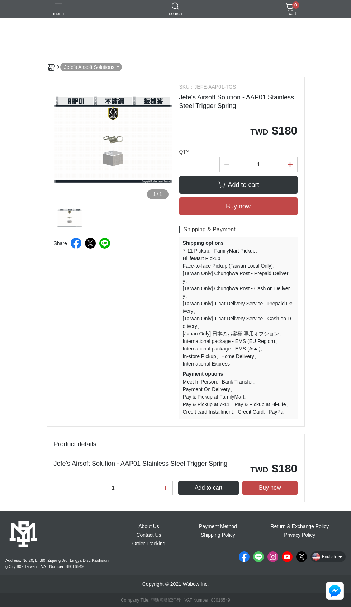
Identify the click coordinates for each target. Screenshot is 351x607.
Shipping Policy (218, 534)
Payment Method (218, 526)
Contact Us (148, 534)
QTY (184, 152)
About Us (148, 526)
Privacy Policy (299, 534)
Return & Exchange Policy (299, 526)
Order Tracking (149, 543)
